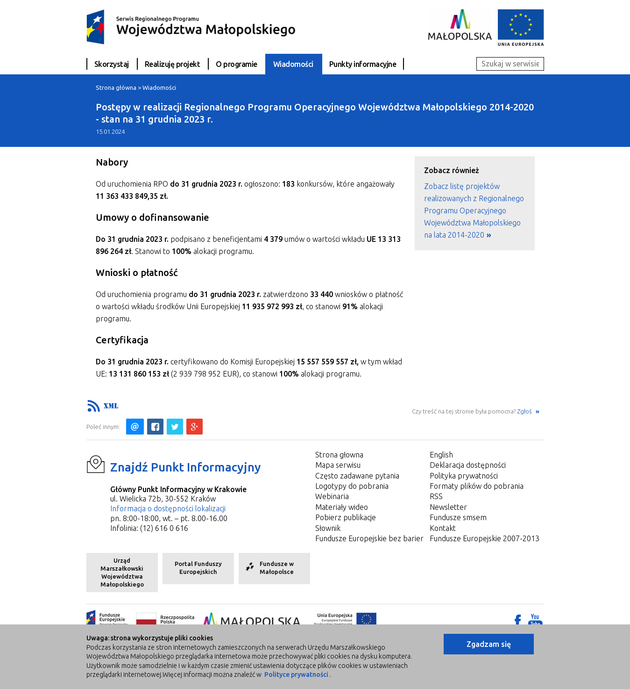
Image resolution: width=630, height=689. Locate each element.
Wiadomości (293, 64)
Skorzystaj (111, 64)
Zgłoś (525, 411)
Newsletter (448, 507)
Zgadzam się (489, 644)
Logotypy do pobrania (352, 486)
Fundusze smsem (458, 517)
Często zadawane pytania (357, 475)
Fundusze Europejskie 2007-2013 (484, 538)
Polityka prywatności (464, 475)
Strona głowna (339, 454)
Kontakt (443, 528)
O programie (236, 64)
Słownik (327, 528)
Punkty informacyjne (362, 64)
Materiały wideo (341, 507)
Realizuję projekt (172, 64)
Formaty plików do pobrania (477, 486)
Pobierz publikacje (345, 517)
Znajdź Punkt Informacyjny (185, 467)
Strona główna (116, 87)
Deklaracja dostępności (468, 465)
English (441, 454)
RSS (436, 496)
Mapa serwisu (338, 465)
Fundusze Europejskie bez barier (369, 538)
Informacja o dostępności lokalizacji (168, 508)
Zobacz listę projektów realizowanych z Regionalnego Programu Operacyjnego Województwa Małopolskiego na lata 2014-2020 (474, 210)
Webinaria (332, 496)
